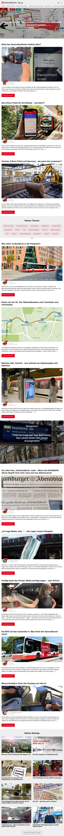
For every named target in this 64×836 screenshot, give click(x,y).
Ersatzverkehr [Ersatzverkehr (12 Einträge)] (37, 233)
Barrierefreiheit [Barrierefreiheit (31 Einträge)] (34, 226)
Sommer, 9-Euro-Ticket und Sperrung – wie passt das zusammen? (32, 161)
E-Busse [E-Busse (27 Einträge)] (14, 233)
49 (6, 341)
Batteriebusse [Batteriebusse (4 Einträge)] (45, 226)
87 (6, 608)
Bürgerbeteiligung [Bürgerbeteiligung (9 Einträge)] (55, 229)
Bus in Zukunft (11, 6)
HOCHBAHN (12, 3)
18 (6, 139)
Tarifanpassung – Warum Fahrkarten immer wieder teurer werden (16, 825)
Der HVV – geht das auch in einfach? (45, 801)
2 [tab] (32, 462)
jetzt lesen (32, 29)
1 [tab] (29, 462)
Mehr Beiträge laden (32, 832)
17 (6, 280)
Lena (12, 141)
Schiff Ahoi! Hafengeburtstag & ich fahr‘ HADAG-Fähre (46, 825)
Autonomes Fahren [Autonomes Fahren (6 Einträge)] (8, 226)
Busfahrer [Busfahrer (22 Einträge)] (44, 229)
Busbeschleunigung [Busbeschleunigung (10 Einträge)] (33, 229)
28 (6, 402)
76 (6, 661)
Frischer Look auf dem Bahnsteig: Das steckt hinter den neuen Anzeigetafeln (32, 438)
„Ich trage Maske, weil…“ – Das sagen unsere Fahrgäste (27, 531)
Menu (61, 2)
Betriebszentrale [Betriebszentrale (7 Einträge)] (56, 226)
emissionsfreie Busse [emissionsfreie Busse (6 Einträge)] (25, 233)
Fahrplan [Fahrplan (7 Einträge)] (46, 233)
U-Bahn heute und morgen (36, 6)
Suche (58, 2)
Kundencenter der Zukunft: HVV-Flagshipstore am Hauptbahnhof (12, 778)
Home (3, 6)
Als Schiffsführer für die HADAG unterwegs (47, 778)
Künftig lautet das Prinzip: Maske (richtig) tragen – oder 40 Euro (31, 581)
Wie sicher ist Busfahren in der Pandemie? (21, 244)
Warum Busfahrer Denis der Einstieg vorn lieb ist (24, 683)
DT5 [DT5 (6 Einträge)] (7, 233)
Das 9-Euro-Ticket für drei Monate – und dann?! (23, 103)
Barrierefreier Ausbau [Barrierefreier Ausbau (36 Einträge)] (22, 226)
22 (6, 81)
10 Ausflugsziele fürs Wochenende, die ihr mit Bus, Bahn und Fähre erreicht (15, 802)
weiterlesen (9, 95)
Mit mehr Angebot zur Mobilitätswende (45, 754)
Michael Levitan (14, 560)
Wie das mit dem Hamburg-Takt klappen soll (16, 755)
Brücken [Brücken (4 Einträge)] (18, 229)
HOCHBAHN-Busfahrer (16, 712)
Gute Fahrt (48, 6)
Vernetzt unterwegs (21, 6)
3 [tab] (34, 462)
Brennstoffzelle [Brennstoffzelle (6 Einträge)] (8, 229)
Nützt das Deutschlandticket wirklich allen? (22, 44)
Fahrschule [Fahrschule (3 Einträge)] (55, 233)
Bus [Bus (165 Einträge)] (24, 229)
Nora (12, 82)
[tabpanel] (32, 442)
